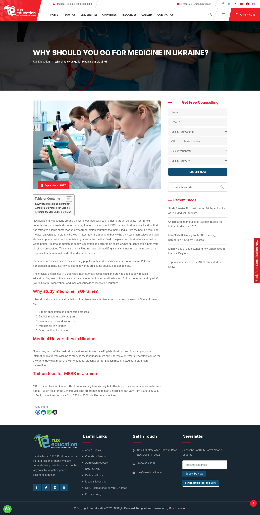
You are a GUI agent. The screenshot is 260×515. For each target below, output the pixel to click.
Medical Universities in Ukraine (53, 207)
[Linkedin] (43, 412)
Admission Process (96, 462)
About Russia (93, 450)
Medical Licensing (95, 481)
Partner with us (94, 475)
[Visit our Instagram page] (253, 3)
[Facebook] (37, 412)
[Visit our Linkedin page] (235, 3)
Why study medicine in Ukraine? (53, 204)
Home (54, 14)
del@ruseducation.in (196, 4)
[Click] (222, 15)
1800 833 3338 (147, 463)
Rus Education (177, 508)
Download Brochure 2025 (200, 483)
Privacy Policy (93, 494)
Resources (129, 14)
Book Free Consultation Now (257, 260)
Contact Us (165, 14)
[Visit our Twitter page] (229, 3)
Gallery (147, 14)
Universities (89, 14)
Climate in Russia (95, 456)
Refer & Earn (92, 469)
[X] (54, 412)
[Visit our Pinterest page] (247, 3)
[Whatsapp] (49, 412)
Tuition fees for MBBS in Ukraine (54, 212)
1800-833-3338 (74, 4)
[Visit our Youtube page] (241, 3)
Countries (109, 14)
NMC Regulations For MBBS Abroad (106, 487)
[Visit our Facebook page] (223, 3)
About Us (69, 14)
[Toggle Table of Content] (67, 199)
